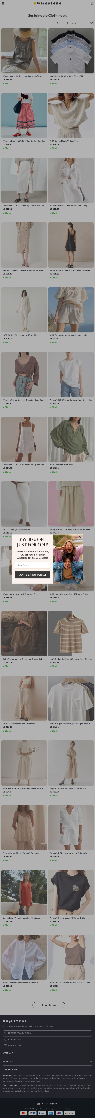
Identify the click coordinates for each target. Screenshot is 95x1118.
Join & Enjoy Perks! (32, 574)
